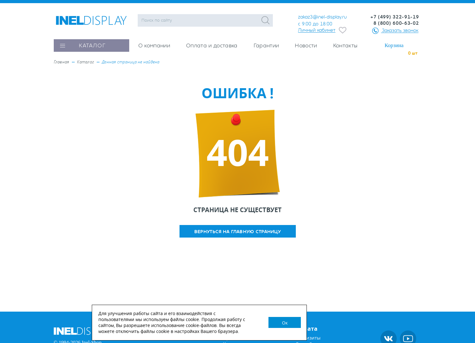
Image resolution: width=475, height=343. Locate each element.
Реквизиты (308, 337)
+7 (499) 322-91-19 (394, 17)
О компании (154, 45)
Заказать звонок (400, 30)
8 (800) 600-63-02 (396, 23)
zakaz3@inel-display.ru (322, 17)
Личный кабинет (316, 30)
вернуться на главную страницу (237, 232)
